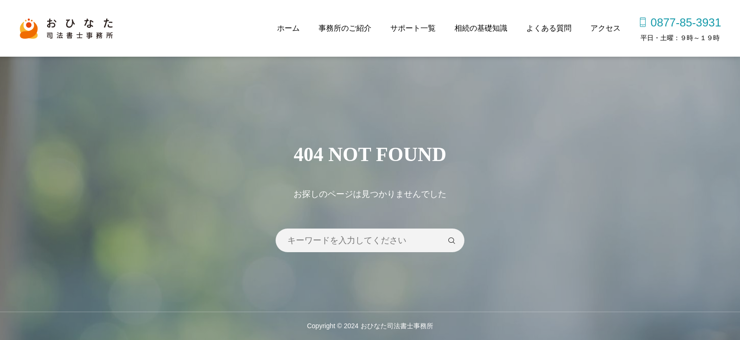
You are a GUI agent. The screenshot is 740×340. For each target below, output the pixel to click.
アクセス (605, 28)
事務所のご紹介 (345, 28)
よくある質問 (549, 28)
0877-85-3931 (686, 22)
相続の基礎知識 (480, 28)
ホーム (288, 28)
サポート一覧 (413, 28)
